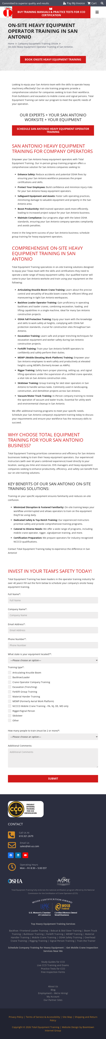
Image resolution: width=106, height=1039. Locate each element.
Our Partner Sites (53, 999)
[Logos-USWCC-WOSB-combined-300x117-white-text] (53, 907)
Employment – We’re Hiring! (53, 993)
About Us (53, 986)
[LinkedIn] (18, 855)
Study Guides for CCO (53, 961)
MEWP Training (74, 934)
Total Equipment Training (45, 1027)
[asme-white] (77, 881)
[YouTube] (25, 855)
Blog (53, 989)
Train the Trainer (86, 940)
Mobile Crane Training (44, 937)
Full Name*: (53, 598)
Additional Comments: (53, 756)
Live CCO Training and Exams (53, 965)
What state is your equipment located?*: (53, 658)
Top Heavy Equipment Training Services (53, 923)
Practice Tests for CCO (53, 968)
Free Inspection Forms (53, 972)
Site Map (67, 1016)
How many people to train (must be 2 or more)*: (53, 734)
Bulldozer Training (34, 934)
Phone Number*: (53, 643)
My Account (53, 996)
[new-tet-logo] (8, 12)
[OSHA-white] (29, 881)
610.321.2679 (26, 836)
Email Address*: (53, 628)
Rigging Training (38, 940)
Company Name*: (53, 613)
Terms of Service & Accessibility (43, 1016)
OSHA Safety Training (70, 937)
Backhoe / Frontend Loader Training (28, 930)
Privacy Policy (16, 1016)
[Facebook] (11, 855)
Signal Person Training (62, 940)
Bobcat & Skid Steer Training (66, 930)
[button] (97, 12)
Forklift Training (54, 934)
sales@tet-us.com (29, 846)
